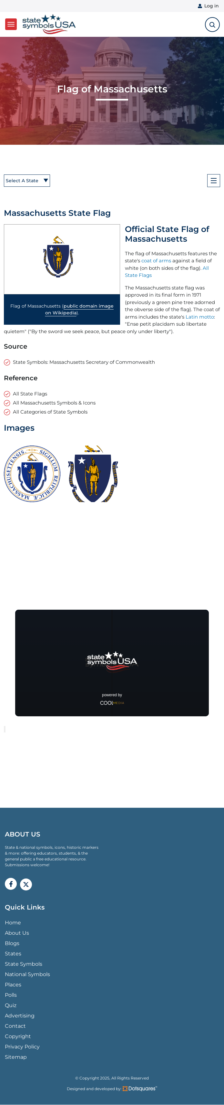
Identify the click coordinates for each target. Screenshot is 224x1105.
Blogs (12, 943)
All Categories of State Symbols (50, 412)
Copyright (18, 1036)
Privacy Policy (22, 1047)
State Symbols (23, 964)
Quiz (10, 1005)
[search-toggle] (212, 24)
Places (13, 985)
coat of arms (156, 261)
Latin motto (200, 317)
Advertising (20, 1016)
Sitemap (16, 1057)
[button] (62, 259)
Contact (15, 1026)
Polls (11, 995)
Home (13, 923)
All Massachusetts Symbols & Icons (54, 403)
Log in (211, 6)
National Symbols (27, 974)
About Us (17, 933)
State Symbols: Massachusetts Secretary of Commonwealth (84, 362)
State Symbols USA (49, 24)
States (13, 954)
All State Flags (30, 394)
